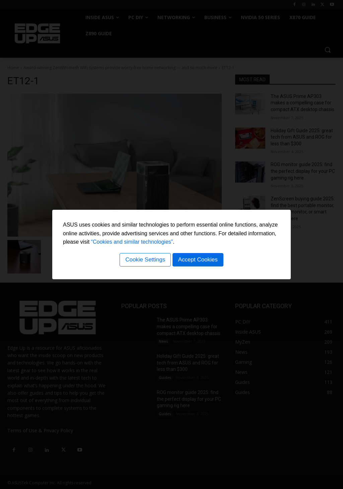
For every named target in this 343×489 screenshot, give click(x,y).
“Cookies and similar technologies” (132, 243)
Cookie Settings (144, 260)
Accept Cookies (198, 260)
